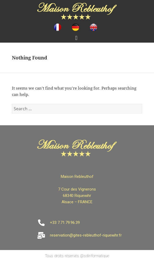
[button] (76, 38)
